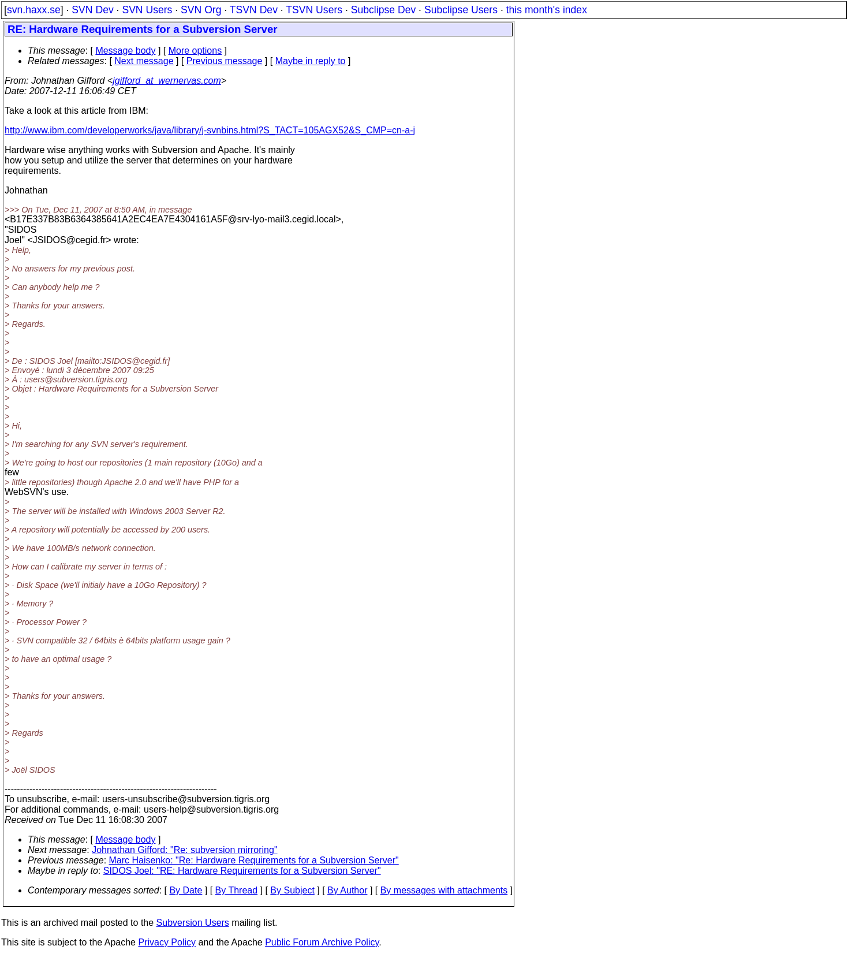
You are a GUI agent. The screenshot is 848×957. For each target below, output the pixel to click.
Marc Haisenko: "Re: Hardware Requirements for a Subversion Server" (254, 860)
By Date (185, 890)
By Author (347, 890)
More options (195, 50)
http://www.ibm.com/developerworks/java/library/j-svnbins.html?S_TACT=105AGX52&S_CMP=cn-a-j (210, 130)
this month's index (546, 10)
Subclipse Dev (383, 10)
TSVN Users (314, 10)
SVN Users (147, 10)
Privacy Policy (167, 942)
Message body (125, 50)
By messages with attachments (444, 890)
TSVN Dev (254, 10)
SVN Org (201, 10)
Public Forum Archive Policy (322, 942)
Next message (143, 61)
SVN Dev (92, 10)
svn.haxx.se (34, 10)
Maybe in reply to (310, 61)
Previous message (224, 61)
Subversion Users (192, 923)
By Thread (236, 890)
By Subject (292, 890)
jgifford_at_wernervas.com (167, 80)
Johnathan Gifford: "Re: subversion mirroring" (184, 850)
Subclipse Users (461, 10)
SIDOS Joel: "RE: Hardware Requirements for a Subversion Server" (242, 871)
